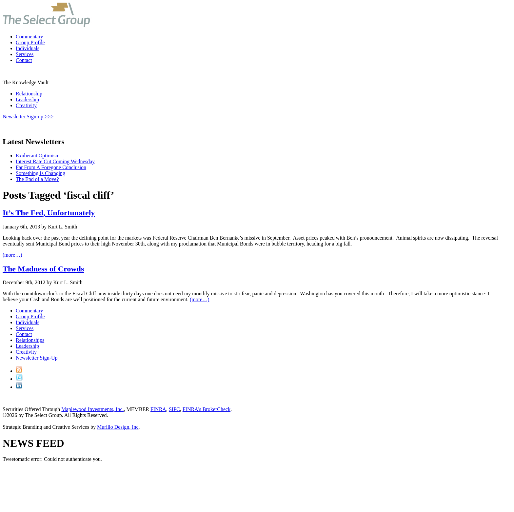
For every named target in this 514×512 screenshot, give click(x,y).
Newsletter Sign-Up (37, 358)
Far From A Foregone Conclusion (51, 167)
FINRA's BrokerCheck (206, 409)
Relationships (30, 340)
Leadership (27, 99)
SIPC (174, 409)
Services (24, 54)
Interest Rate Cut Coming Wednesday (55, 161)
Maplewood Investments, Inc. (92, 409)
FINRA (158, 409)
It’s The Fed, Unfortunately (49, 212)
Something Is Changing (40, 173)
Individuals (27, 48)
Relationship (29, 93)
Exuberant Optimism (38, 155)
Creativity (26, 105)
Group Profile (30, 42)
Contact (24, 60)
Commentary (29, 36)
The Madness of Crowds (43, 269)
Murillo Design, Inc (118, 427)
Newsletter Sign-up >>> (28, 116)
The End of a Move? (37, 179)
